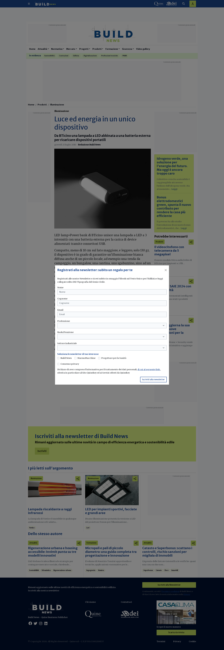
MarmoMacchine (86, 358)
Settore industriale (67, 343)
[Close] (166, 270)
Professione (63, 321)
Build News (66, 358)
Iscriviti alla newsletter (153, 379)
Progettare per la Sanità (113, 358)
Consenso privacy (69, 364)
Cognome (62, 298)
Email (60, 310)
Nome (60, 287)
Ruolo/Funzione (65, 332)
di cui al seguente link (149, 369)
